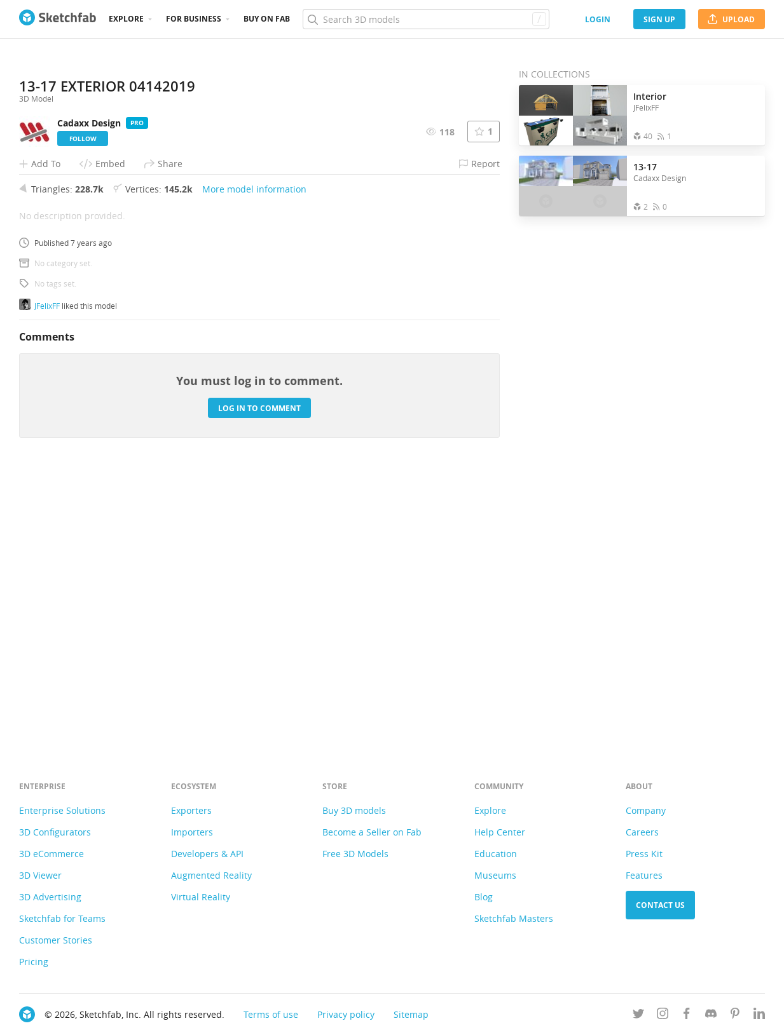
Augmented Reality (211, 875)
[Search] (426, 19)
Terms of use (271, 1014)
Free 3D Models (355, 854)
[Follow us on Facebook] (686, 1016)
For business (193, 18)
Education (495, 854)
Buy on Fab (267, 18)
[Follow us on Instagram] (662, 1016)
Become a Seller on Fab (372, 832)
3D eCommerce (51, 854)
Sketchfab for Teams (62, 918)
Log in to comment (259, 677)
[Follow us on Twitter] (638, 1016)
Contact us (660, 905)
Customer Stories (55, 940)
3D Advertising (50, 897)
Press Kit (644, 854)
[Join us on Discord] (711, 1016)
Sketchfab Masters (513, 918)
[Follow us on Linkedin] (759, 1016)
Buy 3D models (354, 810)
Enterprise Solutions (62, 810)
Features (644, 875)
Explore (126, 18)
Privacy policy (346, 1014)
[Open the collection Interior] (573, 115)
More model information (254, 458)
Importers (192, 832)
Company (646, 810)
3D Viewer (40, 875)
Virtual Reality (200, 897)
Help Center (499, 832)
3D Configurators (55, 832)
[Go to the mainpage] (57, 19)
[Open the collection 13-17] (573, 186)
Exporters (191, 810)
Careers (642, 832)
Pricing (33, 962)
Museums (495, 875)
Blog (483, 897)
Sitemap (411, 1014)
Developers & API (207, 854)
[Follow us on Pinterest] (735, 1016)
